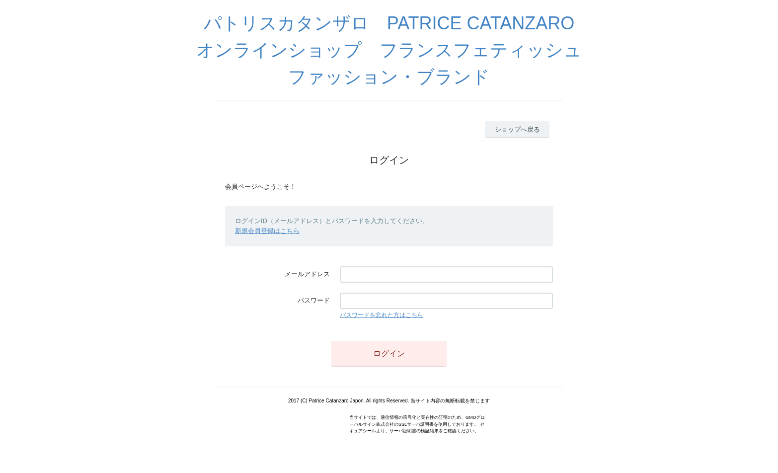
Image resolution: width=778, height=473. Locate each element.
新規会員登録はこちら (267, 231)
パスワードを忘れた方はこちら (381, 315)
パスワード (314, 300)
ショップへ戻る (517, 129)
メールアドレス (307, 274)
